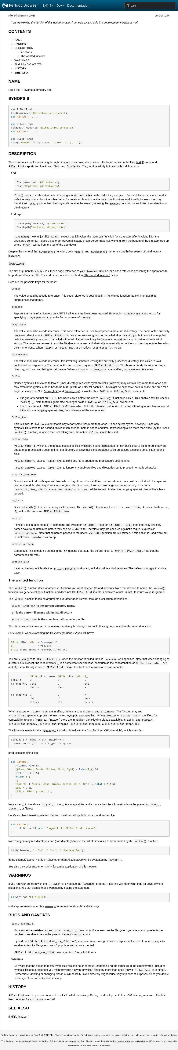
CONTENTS (19, 31)
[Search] (150, 5)
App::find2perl (95, 730)
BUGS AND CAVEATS (28, 64)
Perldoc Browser (20, 5)
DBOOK (49, 1035)
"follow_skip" (72, 391)
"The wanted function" (97, 275)
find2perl (54, 719)
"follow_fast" (51, 391)
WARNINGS (21, 60)
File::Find (14, 15)
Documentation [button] (78, 5)
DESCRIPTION (23, 47)
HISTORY (20, 68)
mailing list (140, 1041)
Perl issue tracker (121, 1041)
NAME (18, 39)
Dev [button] (59, 5)
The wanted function (32, 56)
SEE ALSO (21, 72)
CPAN (32, 16)
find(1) (140, 162)
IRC (150, 1041)
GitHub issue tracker (90, 1035)
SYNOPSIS (21, 43)
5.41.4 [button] (47, 5)
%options (26, 52)
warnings (50, 906)
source (24, 16)
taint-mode (40, 525)
